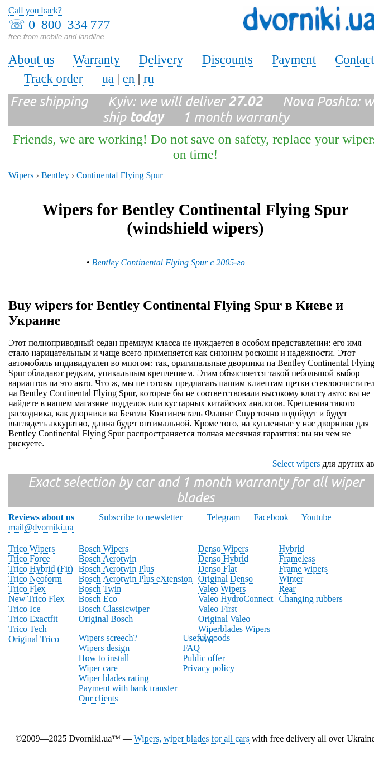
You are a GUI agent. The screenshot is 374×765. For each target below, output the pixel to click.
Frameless (297, 558)
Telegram (223, 517)
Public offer (204, 658)
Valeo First (217, 609)
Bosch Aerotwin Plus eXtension (136, 578)
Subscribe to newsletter (140, 517)
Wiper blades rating (114, 678)
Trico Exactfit (33, 619)
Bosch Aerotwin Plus (116, 568)
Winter (291, 578)
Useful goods (206, 638)
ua (107, 78)
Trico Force (29, 558)
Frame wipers (303, 568)
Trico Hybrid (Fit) (40, 568)
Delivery (161, 59)
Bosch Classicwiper (114, 609)
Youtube (316, 517)
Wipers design (104, 648)
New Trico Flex (36, 599)
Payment (294, 59)
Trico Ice (24, 609)
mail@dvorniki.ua (41, 527)
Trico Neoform (35, 578)
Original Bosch (106, 619)
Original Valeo (224, 619)
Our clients (98, 698)
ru (148, 78)
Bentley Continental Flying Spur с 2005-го (168, 262)
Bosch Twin (100, 588)
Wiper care (98, 668)
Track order (53, 78)
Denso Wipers (223, 548)
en (129, 78)
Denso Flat (217, 568)
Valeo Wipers (222, 588)
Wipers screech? (108, 638)
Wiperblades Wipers (234, 629)
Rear (287, 588)
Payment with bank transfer (128, 688)
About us (31, 59)
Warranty (96, 59)
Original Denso (225, 578)
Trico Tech (27, 629)
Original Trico (33, 639)
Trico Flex (27, 588)
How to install (104, 658)
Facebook (270, 517)
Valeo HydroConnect (236, 599)
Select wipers (296, 463)
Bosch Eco (98, 599)
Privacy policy (208, 668)
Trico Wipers (31, 548)
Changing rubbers (311, 599)
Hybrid (291, 548)
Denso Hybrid (223, 558)
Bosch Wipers (103, 548)
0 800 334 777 (69, 24)
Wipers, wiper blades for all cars (192, 738)
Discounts (227, 59)
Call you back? (35, 10)
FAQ (191, 648)
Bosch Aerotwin (108, 558)
